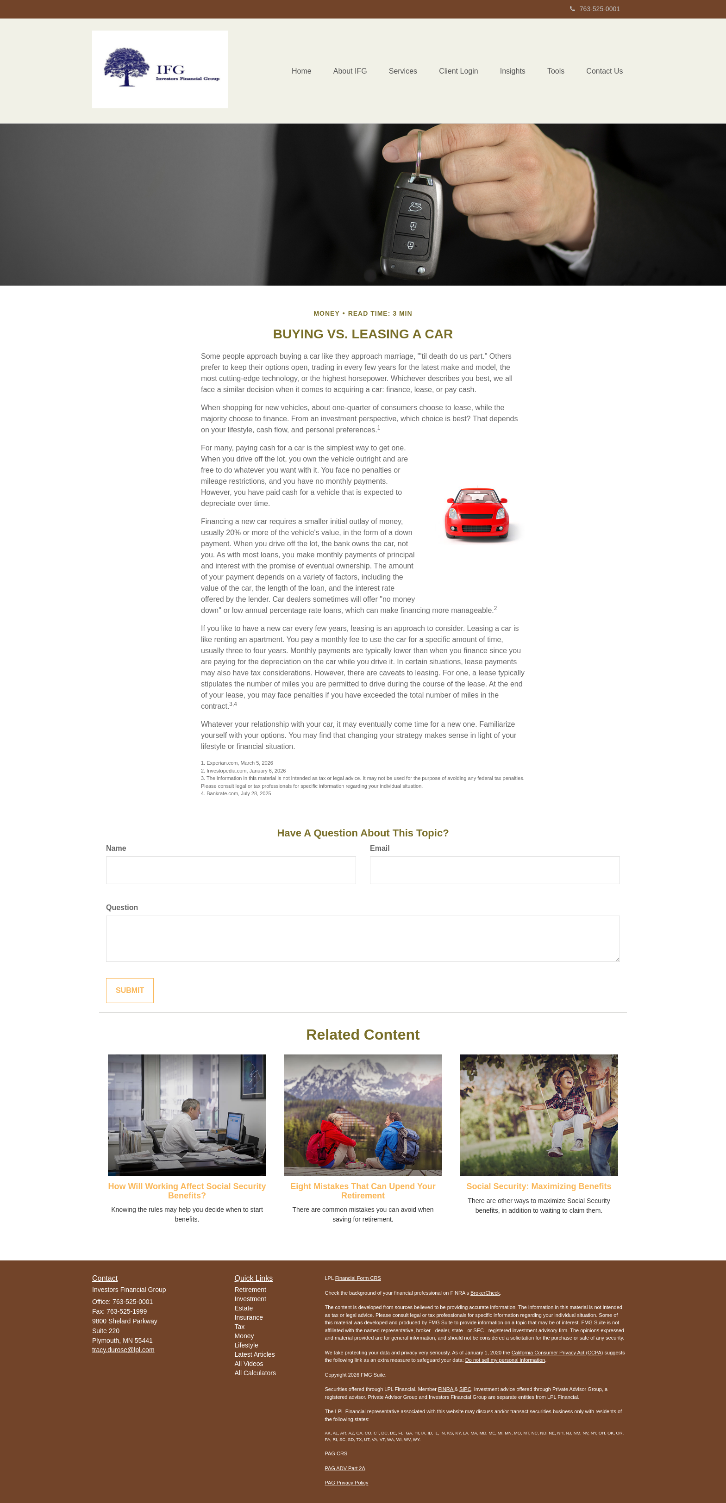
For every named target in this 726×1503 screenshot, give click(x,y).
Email (380, 848)
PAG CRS (336, 1453)
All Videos (249, 1363)
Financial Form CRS (358, 1278)
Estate (244, 1308)
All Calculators (255, 1373)
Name (116, 848)
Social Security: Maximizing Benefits (538, 1186)
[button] (342, 70)
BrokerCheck (485, 1293)
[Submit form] (130, 991)
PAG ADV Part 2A (345, 1468)
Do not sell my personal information (505, 1360)
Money (244, 1336)
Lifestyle (246, 1345)
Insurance (249, 1317)
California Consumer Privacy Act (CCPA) (557, 1352)
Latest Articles (255, 1354)
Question (122, 907)
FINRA (446, 1389)
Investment (250, 1299)
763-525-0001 (595, 8)
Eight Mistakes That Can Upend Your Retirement (362, 1191)
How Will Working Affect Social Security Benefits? (187, 1191)
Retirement (250, 1289)
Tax (240, 1326)
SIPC (465, 1389)
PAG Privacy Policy (347, 1482)
